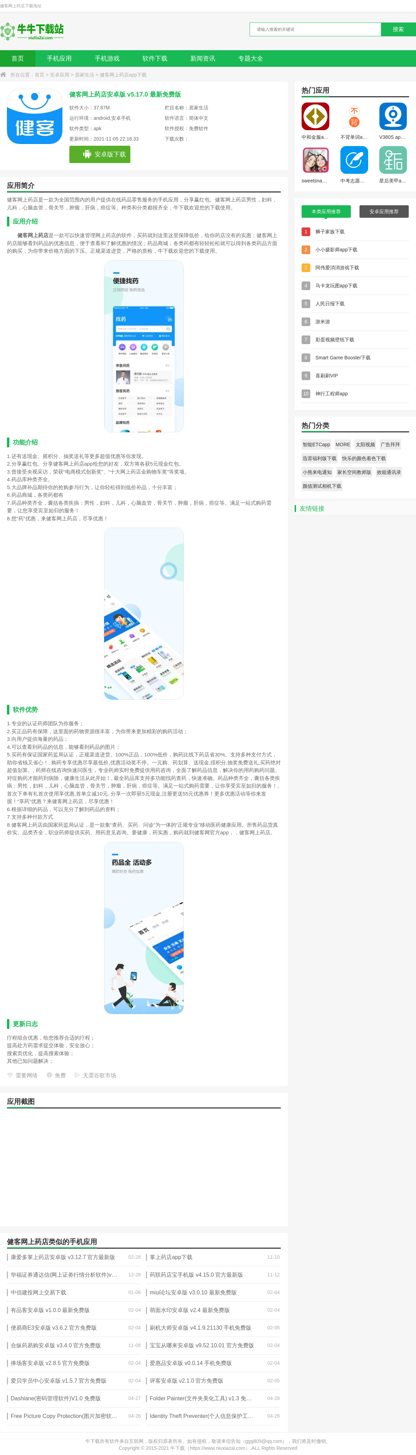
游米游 (322, 321)
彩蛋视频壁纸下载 (334, 339)
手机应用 (59, 58)
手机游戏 (107, 58)
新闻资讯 (202, 58)
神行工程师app (331, 393)
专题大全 (250, 58)
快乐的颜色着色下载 (364, 458)
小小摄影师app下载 (336, 249)
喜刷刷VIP (326, 375)
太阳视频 (365, 444)
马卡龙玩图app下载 (336, 285)
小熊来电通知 (317, 472)
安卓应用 (59, 75)
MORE (343, 444)
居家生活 (84, 75)
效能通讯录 (389, 472)
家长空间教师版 (354, 472)
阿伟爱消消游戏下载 (337, 267)
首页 (17, 58)
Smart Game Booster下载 (343, 357)
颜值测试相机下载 (322, 486)
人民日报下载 (330, 303)
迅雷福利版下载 (320, 458)
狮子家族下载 (330, 231)
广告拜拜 (390, 444)
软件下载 (154, 58)
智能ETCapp (316, 444)
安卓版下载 (104, 154)
